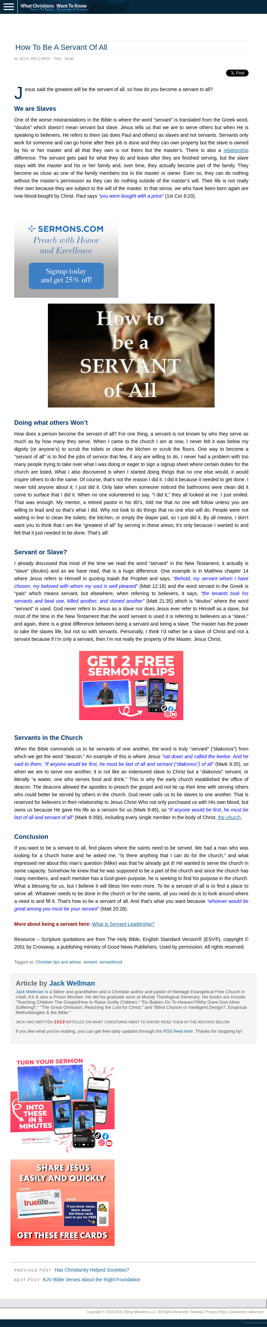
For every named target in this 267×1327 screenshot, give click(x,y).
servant (90, 962)
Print (57, 59)
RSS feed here (178, 1031)
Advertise (256, 1312)
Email (69, 59)
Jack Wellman (34, 59)
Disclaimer (238, 1312)
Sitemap (196, 1312)
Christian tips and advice (58, 962)
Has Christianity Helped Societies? (92, 1270)
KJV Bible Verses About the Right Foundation (92, 1279)
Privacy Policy (216, 1312)
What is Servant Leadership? (123, 924)
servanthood (110, 962)
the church (229, 817)
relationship (236, 150)
